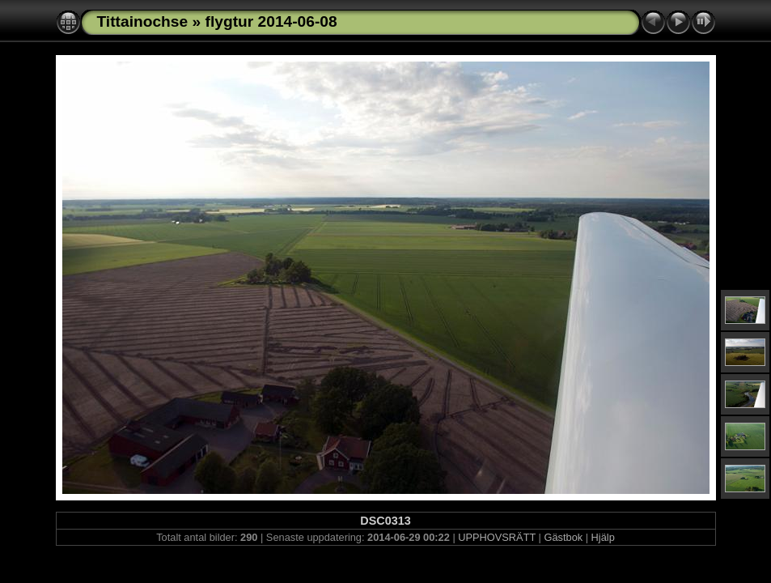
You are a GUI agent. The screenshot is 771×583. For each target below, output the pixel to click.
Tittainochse (143, 21)
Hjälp (603, 537)
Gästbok (563, 537)
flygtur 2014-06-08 (271, 21)
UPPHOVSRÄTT (497, 537)
